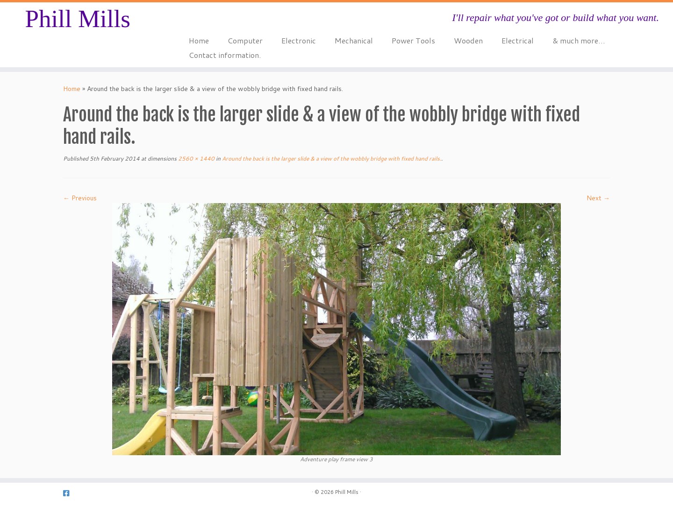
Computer (245, 40)
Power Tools (413, 40)
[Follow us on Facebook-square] (69, 493)
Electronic (298, 40)
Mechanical (354, 40)
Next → (598, 198)
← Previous (80, 198)
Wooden (468, 40)
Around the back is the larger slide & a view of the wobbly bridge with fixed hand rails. (331, 158)
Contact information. (225, 54)
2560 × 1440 (196, 158)
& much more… (578, 40)
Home (199, 40)
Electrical (517, 40)
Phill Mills (77, 18)
